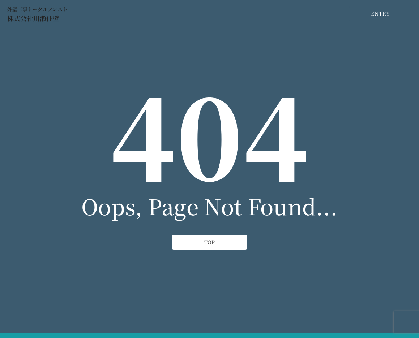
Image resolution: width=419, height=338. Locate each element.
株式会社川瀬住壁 (33, 18)
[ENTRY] (380, 13)
